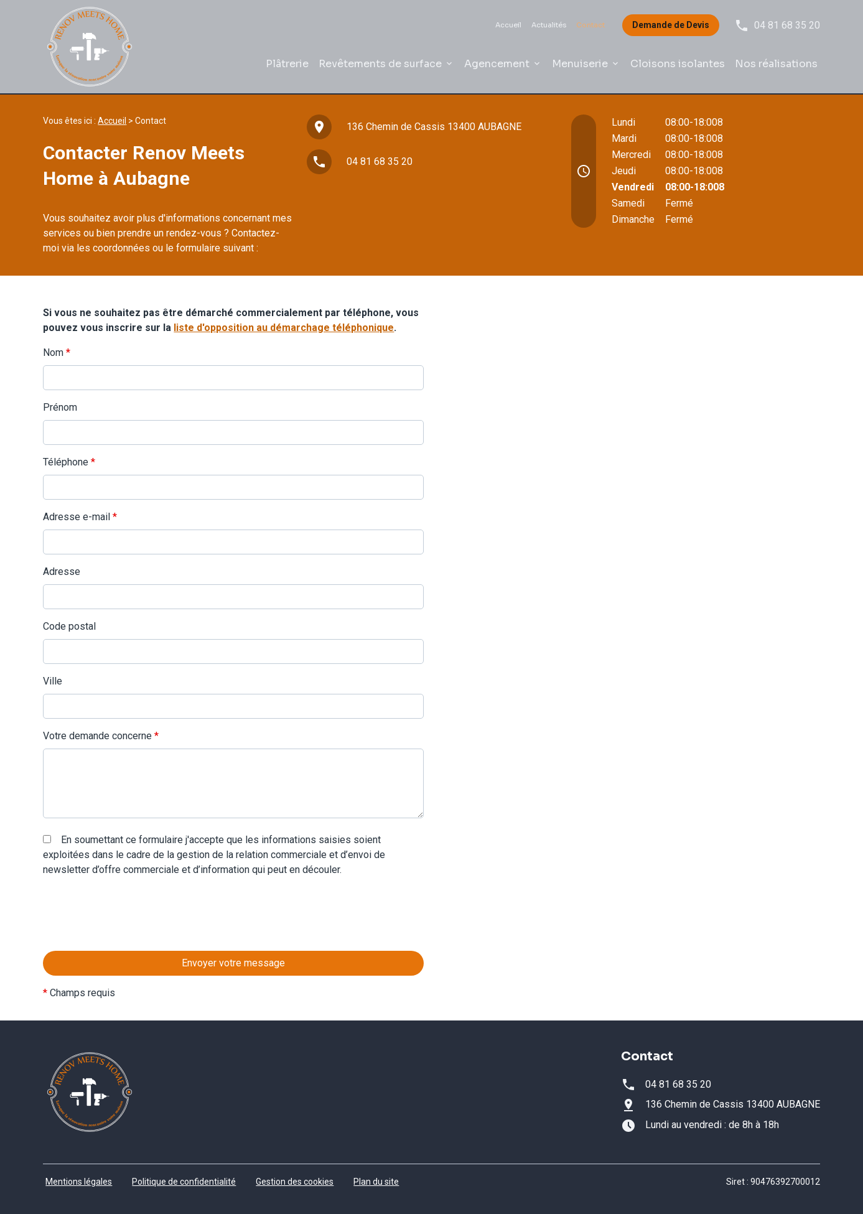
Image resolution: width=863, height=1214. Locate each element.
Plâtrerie (287, 63)
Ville (52, 681)
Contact (590, 25)
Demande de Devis (670, 25)
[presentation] (137, 939)
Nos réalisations (776, 63)
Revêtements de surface (380, 63)
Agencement (496, 63)
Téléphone (69, 462)
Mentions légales (78, 1182)
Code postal (69, 626)
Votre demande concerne (101, 736)
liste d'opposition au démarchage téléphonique (284, 328)
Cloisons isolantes (677, 63)
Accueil (508, 25)
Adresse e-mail (80, 517)
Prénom (60, 407)
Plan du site (376, 1182)
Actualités (548, 25)
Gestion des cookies (295, 1182)
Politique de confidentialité (184, 1182)
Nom (56, 352)
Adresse (61, 571)
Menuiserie (580, 63)
